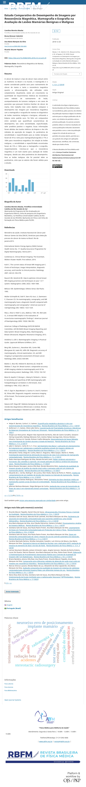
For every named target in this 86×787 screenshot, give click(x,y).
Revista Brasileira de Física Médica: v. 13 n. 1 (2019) (39, 514)
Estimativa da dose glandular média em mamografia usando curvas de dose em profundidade (44, 480)
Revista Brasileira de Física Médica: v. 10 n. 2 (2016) (57, 563)
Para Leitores (8, 684)
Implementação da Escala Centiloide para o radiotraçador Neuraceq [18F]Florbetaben (41, 577)
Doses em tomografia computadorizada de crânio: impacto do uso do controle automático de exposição (44, 535)
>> (22, 495)
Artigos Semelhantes (13, 419)
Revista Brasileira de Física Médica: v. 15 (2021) (42, 470)
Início (6, 9)
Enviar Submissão (12, 592)
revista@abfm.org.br (62, 741)
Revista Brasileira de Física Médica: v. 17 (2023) (32, 464)
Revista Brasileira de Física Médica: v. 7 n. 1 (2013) (47, 450)
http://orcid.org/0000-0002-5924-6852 (15, 46)
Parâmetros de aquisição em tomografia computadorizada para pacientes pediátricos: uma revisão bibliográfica (44, 518)
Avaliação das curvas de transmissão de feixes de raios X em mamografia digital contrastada (44, 487)
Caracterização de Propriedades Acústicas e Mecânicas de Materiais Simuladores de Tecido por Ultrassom (45, 429)
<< (5, 495)
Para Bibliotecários (10, 690)
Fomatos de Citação (60, 74)
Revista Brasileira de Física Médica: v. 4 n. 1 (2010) (61, 426)
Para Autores (8, 687)
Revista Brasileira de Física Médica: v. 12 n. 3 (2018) (39, 521)
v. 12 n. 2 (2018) (25, 9)
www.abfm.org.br (45, 741)
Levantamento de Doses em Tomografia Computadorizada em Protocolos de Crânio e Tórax (44, 529)
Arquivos (14, 9)
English (9, 605)
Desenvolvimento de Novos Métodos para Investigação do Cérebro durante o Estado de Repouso (43, 440)
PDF (57, 31)
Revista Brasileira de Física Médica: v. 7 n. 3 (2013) (42, 457)
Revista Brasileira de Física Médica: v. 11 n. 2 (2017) (28, 539)
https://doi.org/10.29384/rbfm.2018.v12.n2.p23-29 (27, 58)
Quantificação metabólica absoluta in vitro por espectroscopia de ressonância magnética (41, 424)
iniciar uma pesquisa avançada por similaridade (37, 500)
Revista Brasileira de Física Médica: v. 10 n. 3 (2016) (53, 557)
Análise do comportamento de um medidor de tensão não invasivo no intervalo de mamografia (44, 474)
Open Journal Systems (12, 700)
